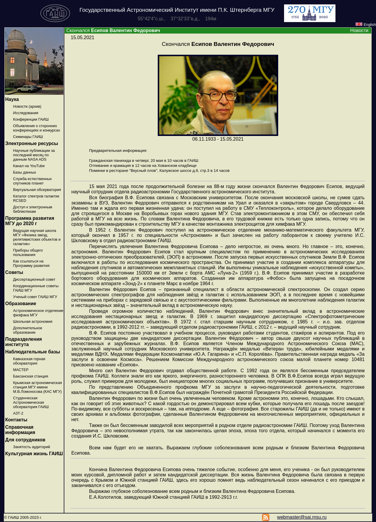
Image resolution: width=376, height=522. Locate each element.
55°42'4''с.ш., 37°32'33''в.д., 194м (177, 18)
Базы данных (24, 172)
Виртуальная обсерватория (37, 189)
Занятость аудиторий (31, 447)
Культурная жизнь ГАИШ (34, 453)
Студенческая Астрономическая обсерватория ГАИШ (31, 402)
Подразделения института (23, 342)
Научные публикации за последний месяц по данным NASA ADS (34, 155)
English (365, 24)
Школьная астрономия (32, 321)
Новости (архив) (27, 106)
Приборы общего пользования (28, 252)
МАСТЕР (20, 370)
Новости (359, 30)
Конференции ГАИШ (30, 119)
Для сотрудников (25, 439)
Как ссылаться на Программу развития (31, 263)
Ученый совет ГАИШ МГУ (35, 297)
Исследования (25, 113)
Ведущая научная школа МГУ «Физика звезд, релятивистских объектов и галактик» (37, 237)
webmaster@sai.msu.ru (301, 517)
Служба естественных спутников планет (32, 181)
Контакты (16, 419)
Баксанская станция (30, 376)
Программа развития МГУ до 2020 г (29, 221)
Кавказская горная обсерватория (29, 361)
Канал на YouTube (29, 166)
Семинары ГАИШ (28, 136)
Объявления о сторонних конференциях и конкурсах (36, 128)
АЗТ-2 (18, 413)
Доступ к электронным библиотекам (32, 209)
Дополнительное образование (27, 330)
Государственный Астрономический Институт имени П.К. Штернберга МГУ (177, 10)
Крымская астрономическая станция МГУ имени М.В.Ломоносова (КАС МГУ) (37, 387)
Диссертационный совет (34, 279)
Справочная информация (20, 430)
